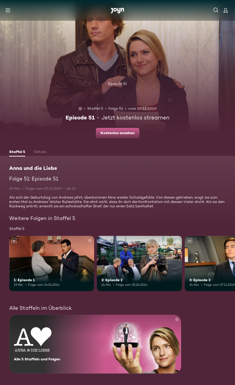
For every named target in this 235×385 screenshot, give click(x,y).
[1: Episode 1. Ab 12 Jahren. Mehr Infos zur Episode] (51, 263)
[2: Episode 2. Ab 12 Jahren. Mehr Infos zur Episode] (139, 263)
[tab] (17, 152)
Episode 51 (117, 83)
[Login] (225, 10)
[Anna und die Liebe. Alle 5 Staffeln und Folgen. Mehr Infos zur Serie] (95, 344)
